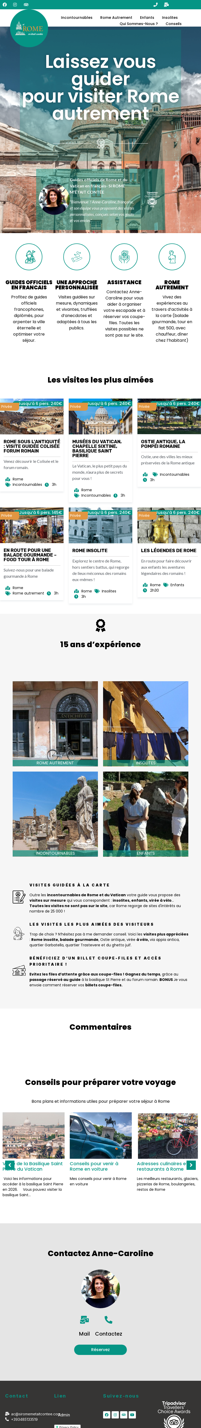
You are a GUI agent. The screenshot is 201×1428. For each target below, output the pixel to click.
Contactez (108, 1333)
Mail (84, 1333)
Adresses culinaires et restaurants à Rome (162, 1166)
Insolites (170, 17)
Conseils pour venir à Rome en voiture (94, 1166)
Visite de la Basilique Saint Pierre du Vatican (33, 1166)
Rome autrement (55, 763)
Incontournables (76, 17)
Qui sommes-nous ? (139, 23)
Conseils (174, 23)
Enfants (147, 17)
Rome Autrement (116, 17)
